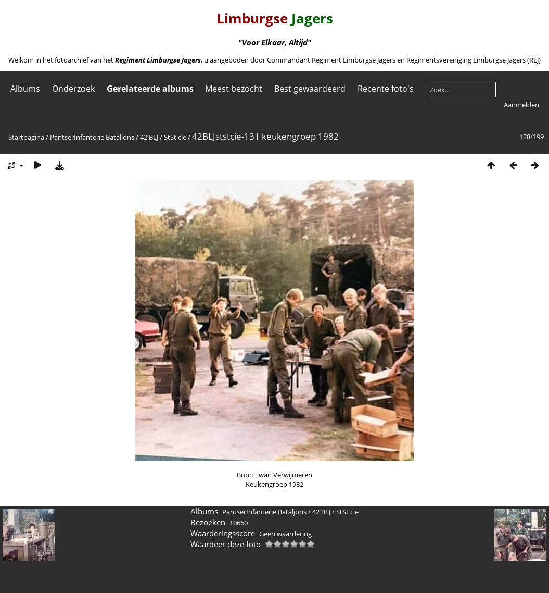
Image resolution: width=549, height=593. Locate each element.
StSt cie (175, 137)
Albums (25, 88)
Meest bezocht (233, 88)
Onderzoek (73, 88)
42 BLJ (149, 137)
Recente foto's (386, 88)
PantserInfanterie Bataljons (92, 137)
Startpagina (26, 137)
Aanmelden (521, 104)
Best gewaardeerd (310, 88)
